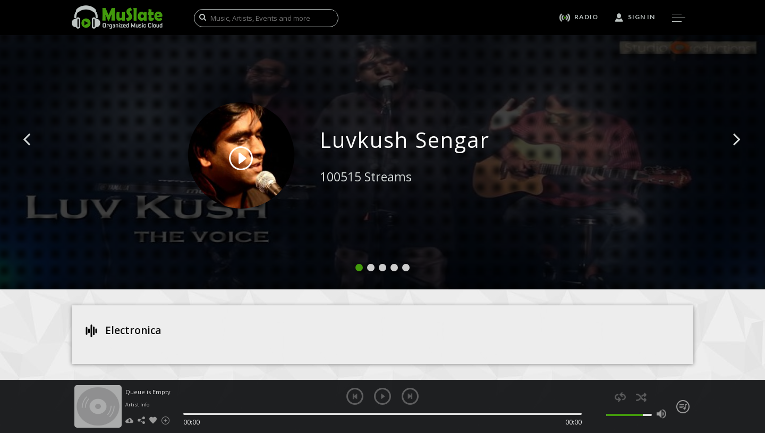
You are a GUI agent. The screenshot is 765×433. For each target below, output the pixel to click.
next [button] (410, 396)
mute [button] (600, 413)
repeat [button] (620, 397)
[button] (39, 155)
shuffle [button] (641, 397)
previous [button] (354, 396)
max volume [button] (661, 413)
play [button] (382, 396)
